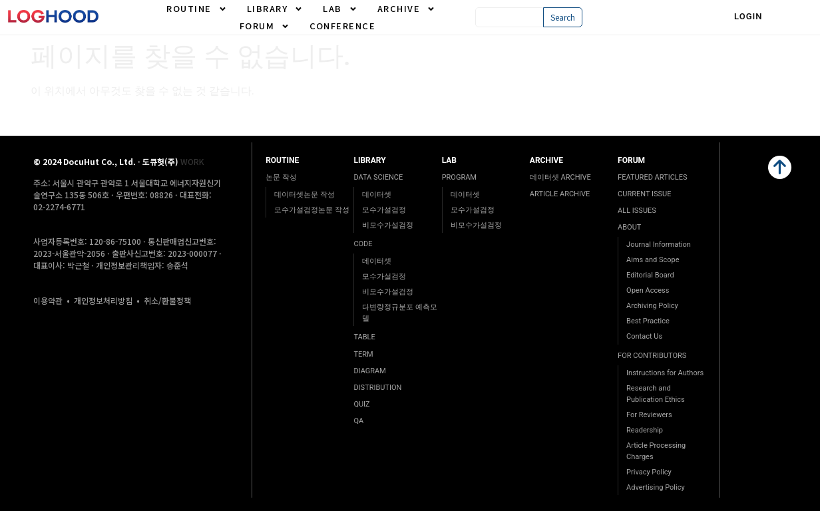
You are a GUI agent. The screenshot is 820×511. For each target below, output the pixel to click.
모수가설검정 (384, 210)
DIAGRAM (369, 371)
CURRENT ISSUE (644, 194)
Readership (644, 430)
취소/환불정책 (167, 300)
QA (358, 421)
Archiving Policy (652, 305)
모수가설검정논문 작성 (311, 210)
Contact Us (644, 336)
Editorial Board (650, 275)
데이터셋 (376, 194)
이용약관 (48, 300)
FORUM (265, 26)
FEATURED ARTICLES (652, 177)
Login (748, 16)
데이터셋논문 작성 (304, 194)
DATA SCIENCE (378, 177)
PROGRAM (459, 177)
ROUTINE (196, 8)
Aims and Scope (652, 260)
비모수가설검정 (387, 225)
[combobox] (508, 17)
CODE (362, 244)
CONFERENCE (342, 25)
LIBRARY (275, 8)
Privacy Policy (649, 472)
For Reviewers (649, 415)
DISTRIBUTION (377, 387)
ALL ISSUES (637, 210)
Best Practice (648, 321)
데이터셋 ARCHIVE (560, 177)
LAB (340, 8)
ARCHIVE (406, 8)
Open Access (647, 290)
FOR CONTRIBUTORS (652, 355)
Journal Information (658, 244)
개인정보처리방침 (103, 300)
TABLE (364, 337)
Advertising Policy (655, 487)
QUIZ (361, 404)
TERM (363, 354)
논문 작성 (281, 177)
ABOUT (629, 227)
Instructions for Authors (665, 373)
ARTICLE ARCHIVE (560, 194)
